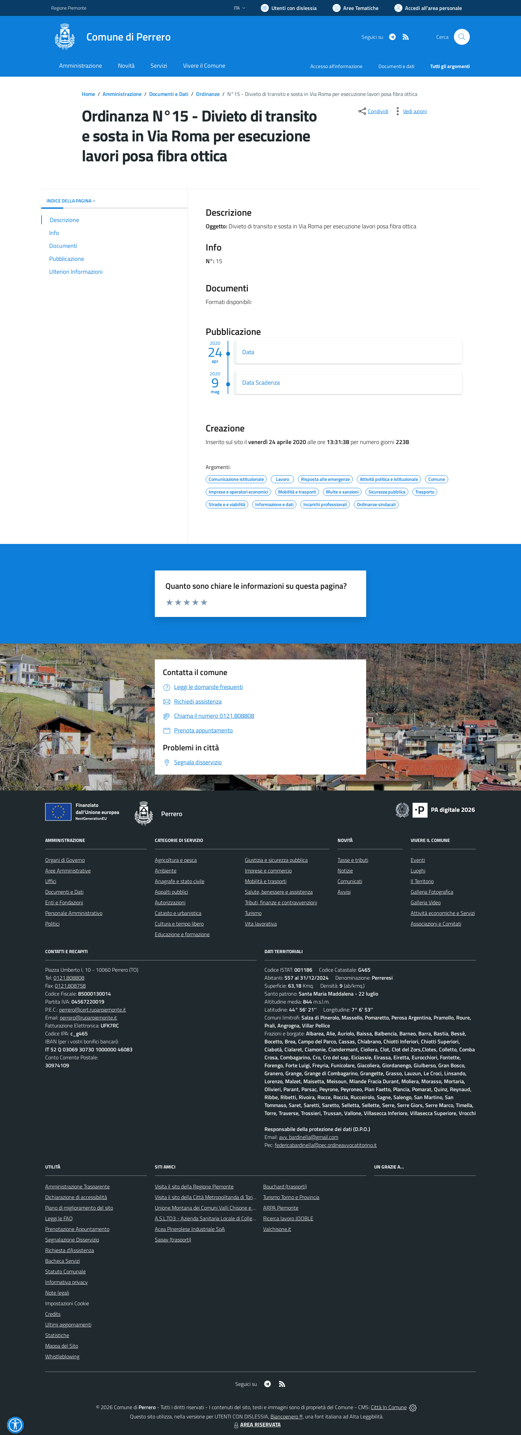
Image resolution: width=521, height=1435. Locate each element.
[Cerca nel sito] (462, 37)
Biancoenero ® (286, 1416)
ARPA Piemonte (280, 1208)
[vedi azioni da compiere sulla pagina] (409, 111)
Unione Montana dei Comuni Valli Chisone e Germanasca (217, 1208)
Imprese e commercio (268, 870)
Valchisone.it (277, 1229)
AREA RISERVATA (256, 1424)
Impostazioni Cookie (67, 1303)
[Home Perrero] (111, 36)
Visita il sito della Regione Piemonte (194, 1186)
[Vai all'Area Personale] (428, 8)
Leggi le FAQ (59, 1218)
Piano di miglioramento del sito (79, 1208)
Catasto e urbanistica (178, 913)
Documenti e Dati (168, 94)
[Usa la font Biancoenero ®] (289, 8)
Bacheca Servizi (62, 1261)
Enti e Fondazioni (64, 902)
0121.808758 (70, 986)
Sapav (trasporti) (173, 1240)
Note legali (57, 1293)
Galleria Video (426, 902)
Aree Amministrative (68, 870)
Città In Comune (389, 1407)
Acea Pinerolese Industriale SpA (190, 1229)
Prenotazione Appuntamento (77, 1229)
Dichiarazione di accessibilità (76, 1197)
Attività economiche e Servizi (443, 913)
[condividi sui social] (373, 111)
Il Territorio (422, 881)
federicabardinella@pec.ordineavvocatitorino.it (326, 1145)
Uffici (50, 881)
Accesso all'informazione (336, 66)
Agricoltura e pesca (176, 860)
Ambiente (165, 870)
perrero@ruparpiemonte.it (88, 1017)
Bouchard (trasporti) (285, 1186)
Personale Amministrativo (73, 913)
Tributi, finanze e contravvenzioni (281, 902)
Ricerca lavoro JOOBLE (288, 1218)
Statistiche (57, 1335)
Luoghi (418, 870)
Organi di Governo (65, 860)
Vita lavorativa (261, 924)
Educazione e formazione (182, 934)
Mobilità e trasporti (265, 881)
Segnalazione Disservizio (72, 1240)
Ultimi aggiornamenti (68, 1324)
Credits (52, 1314)
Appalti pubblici (171, 892)
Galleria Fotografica (432, 892)
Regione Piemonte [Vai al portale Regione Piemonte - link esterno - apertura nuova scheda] (68, 7)
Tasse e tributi (353, 860)
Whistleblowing (62, 1356)
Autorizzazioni (170, 902)
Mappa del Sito (61, 1346)
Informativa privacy (66, 1282)
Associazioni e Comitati (436, 924)
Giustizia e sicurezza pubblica (276, 860)
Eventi (418, 860)
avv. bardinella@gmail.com (308, 1137)
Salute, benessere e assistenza (279, 892)
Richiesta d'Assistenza (69, 1250)
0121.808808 (68, 978)
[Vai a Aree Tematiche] (355, 8)
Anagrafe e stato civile (179, 881)
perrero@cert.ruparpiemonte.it (92, 1010)
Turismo (253, 913)
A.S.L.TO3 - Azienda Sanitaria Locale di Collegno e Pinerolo (219, 1218)
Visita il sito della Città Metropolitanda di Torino (206, 1197)
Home (88, 94)
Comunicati (350, 881)
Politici (52, 924)
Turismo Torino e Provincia (291, 1197)
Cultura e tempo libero (179, 924)
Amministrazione (122, 94)
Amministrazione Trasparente (77, 1186)
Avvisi (344, 892)
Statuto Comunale (65, 1271)
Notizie (345, 870)
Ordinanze (208, 94)
